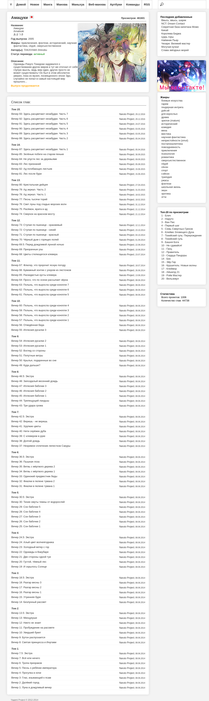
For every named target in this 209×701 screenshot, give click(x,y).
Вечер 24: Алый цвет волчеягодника (32, 542)
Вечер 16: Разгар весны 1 (26, 592)
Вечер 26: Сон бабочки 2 (25, 521)
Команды (133, 4)
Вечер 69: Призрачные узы (27, 249)
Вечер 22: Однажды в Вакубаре (30, 551)
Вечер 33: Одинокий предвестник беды (34, 476)
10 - (163, 245)
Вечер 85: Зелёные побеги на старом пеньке (37, 154)
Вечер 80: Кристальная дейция (29, 184)
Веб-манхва (96, 4)
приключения (169, 150)
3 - (163, 222)
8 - (163, 238)
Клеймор (171, 268)
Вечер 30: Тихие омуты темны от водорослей (38, 501)
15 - (163, 262)
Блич (168, 215)
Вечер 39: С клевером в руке (28, 436)
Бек (168, 258)
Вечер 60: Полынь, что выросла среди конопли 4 (40, 305)
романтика (167, 157)
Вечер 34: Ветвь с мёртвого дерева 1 (33, 471)
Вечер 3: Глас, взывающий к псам (31, 677)
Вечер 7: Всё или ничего (25, 658)
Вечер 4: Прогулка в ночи (26, 672)
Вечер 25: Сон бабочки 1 (25, 526)
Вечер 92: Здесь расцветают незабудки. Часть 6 (39, 118)
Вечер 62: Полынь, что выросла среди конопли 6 (40, 289)
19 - (163, 275)
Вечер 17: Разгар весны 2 (26, 587)
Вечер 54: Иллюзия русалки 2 (28, 340)
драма (165, 117)
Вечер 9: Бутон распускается (28, 637)
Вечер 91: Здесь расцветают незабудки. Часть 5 (39, 123)
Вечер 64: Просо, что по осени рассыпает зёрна (39, 279)
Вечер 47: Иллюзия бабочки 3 (28, 386)
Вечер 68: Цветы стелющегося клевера (34, 254)
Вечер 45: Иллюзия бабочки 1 (28, 395)
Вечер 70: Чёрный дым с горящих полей (35, 239)
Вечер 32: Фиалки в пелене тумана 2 (33, 481)
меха (164, 130)
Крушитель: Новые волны (181, 265)
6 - (163, 232)
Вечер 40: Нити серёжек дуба (28, 431)
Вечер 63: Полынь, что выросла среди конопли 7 (40, 284)
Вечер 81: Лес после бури (26, 173)
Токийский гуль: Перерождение (183, 235)
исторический (169, 123)
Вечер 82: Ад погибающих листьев (31, 168)
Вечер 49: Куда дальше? (25, 365)
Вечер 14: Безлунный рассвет (28, 602)
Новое (34, 4)
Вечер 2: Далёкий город (25, 682)
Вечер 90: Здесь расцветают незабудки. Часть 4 (39, 128)
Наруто (169, 218)
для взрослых (169, 113)
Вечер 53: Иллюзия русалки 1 (28, 345)
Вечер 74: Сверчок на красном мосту (33, 213)
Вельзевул (172, 278)
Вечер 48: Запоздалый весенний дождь (34, 381)
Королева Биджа (171, 33)
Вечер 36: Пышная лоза (25, 461)
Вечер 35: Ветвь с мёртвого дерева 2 (33, 466)
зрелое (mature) (170, 120)
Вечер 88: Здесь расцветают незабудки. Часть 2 (39, 138)
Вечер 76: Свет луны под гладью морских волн (38, 204)
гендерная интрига (172, 107)
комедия (166, 127)
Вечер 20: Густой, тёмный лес (28, 561)
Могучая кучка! (170, 46)
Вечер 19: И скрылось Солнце (29, 566)
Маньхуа (78, 4)
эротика (166, 193)
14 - (163, 258)
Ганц (169, 248)
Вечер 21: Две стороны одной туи (31, 556)
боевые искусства (171, 100)
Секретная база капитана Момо (180, 26)
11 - (163, 248)
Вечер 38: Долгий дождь (25, 440)
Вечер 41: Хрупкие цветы (26, 426)
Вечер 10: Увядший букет (26, 632)
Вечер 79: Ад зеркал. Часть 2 (28, 189)
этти (163, 196)
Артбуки (116, 4)
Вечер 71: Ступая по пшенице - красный (35, 234)
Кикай (164, 30)
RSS (147, 4)
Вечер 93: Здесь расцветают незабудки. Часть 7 (39, 113)
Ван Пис (170, 222)
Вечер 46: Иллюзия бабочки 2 (28, 390)
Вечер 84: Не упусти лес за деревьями (34, 159)
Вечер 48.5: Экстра (22, 376)
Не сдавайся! (174, 245)
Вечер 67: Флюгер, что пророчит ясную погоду (38, 265)
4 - (163, 225)
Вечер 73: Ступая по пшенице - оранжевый (36, 224)
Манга (48, 4)
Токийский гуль (174, 238)
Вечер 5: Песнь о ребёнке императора (33, 667)
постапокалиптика (172, 143)
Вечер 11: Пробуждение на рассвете (32, 627)
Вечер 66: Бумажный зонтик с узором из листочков (41, 270)
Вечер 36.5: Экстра (22, 456)
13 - (163, 255)
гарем (164, 103)
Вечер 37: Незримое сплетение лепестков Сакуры (41, 445)
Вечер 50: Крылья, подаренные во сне (33, 360)
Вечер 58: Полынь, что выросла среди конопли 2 (40, 315)
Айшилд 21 (173, 272)
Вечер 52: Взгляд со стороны (28, 350)
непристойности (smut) (174, 140)
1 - (163, 215)
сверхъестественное (173, 160)
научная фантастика (173, 137)
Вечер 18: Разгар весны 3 (26, 582)
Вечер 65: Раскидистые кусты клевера (33, 274)
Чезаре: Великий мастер (175, 43)
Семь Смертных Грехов (179, 228)
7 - (163, 235)
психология (168, 153)
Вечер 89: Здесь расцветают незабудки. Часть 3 (39, 133)
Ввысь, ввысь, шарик (173, 20)
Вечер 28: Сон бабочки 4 (25, 511)
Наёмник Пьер (169, 40)
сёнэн (164, 167)
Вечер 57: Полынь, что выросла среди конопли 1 (40, 320)
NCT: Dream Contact (173, 23)
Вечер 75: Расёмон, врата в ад (29, 209)
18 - (163, 272)
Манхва (61, 4)
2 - (163, 218)
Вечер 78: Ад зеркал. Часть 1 (28, 194)
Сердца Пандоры (176, 255)
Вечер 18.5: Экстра (22, 577)
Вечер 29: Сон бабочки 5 (25, 506)
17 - (163, 268)
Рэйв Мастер (174, 275)
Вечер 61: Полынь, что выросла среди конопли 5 (40, 294)
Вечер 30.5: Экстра (22, 497)
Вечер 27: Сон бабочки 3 (25, 516)
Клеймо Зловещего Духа (179, 232)
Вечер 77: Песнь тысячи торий (29, 199)
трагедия (166, 177)
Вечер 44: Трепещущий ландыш (30, 400)
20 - (163, 278)
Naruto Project (126, 114)
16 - (163, 265)
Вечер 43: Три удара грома (27, 405)
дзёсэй (165, 110)
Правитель (172, 252)
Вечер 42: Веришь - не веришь (29, 421)
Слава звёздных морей (175, 50)
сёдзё (164, 163)
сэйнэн (165, 173)
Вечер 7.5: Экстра (21, 653)
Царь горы (167, 36)
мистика (166, 133)
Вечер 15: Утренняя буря (26, 597)
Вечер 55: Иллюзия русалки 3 (28, 329)
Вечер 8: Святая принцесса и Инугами (33, 642)
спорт (164, 170)
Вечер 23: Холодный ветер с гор (30, 547)
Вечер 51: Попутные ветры (27, 355)
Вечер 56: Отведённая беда (27, 325)
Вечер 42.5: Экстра (22, 416)
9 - (163, 242)
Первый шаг (172, 225)
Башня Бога (172, 242)
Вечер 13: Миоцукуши (24, 617)
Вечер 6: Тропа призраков (26, 663)
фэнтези (166, 183)
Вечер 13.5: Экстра (22, 612)
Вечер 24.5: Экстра (22, 537)
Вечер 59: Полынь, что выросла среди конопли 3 (40, 310)
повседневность (170, 147)
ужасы (165, 180)
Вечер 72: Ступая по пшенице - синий (33, 229)
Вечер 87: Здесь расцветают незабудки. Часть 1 (39, 149)
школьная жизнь (171, 187)
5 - (163, 228)
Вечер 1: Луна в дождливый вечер (31, 687)
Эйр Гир (171, 262)
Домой (21, 4)
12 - (163, 252)
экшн (164, 190)
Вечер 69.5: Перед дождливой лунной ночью (37, 244)
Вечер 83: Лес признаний (26, 163)
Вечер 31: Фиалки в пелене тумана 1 (33, 486)
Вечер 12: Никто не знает (26, 622)
